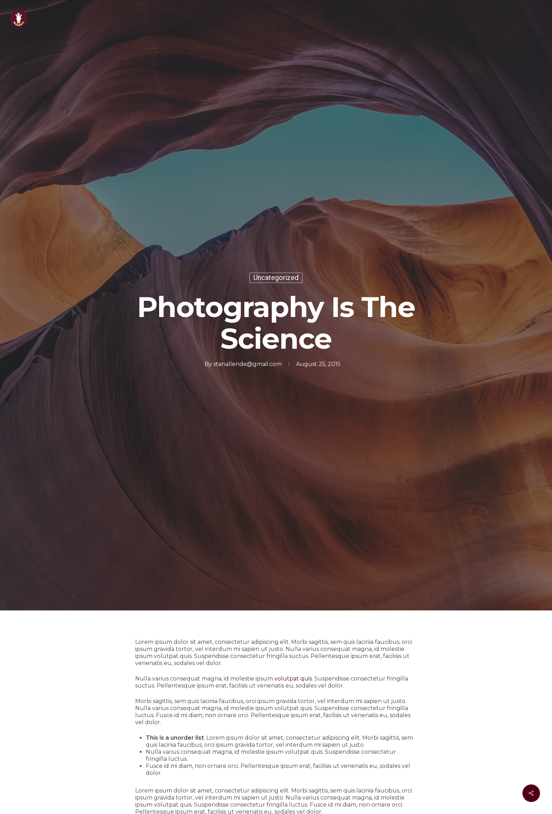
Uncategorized (276, 277)
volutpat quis (293, 678)
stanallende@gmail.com (247, 363)
